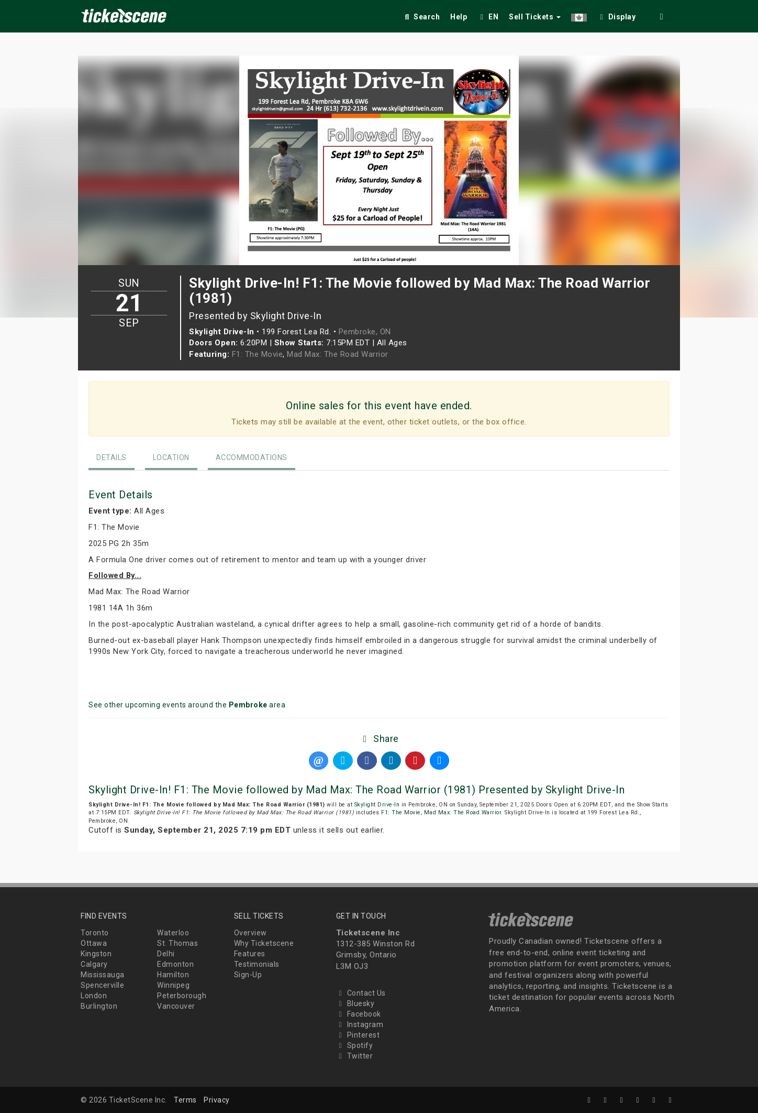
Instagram (360, 1024)
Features (249, 954)
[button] (579, 15)
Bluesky (355, 1003)
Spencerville (102, 985)
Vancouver (176, 1006)
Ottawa (94, 943)
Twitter (354, 1056)
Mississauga (103, 974)
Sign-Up (248, 974)
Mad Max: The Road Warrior (337, 354)
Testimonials (257, 964)
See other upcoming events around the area (186, 705)
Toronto (95, 933)
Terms (185, 1100)
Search (421, 17)
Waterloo (173, 933)
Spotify (354, 1045)
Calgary (94, 964)
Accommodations (251, 457)
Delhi (166, 954)
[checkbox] (616, 15)
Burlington (99, 1006)
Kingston (96, 954)
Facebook (358, 1014)
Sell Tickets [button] (535, 17)
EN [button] (487, 17)
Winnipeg (173, 985)
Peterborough (181, 995)
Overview (250, 933)
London (94, 995)
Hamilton (173, 974)
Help (458, 17)
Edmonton (175, 964)
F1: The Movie (257, 354)
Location (171, 457)
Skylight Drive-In (377, 804)
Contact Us (361, 993)
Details (111, 457)
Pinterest (358, 1035)
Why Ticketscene (264, 943)
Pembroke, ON (365, 331)
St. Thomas (177, 943)
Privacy (217, 1100)
